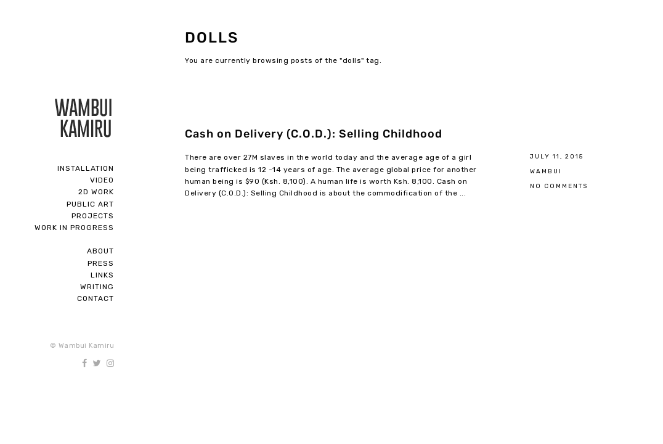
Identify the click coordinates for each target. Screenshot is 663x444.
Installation (85, 168)
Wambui (546, 171)
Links (102, 275)
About (100, 251)
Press (100, 263)
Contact (95, 298)
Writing (97, 286)
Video (102, 180)
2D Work (96, 191)
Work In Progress (74, 227)
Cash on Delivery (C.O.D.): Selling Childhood (313, 134)
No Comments (559, 186)
